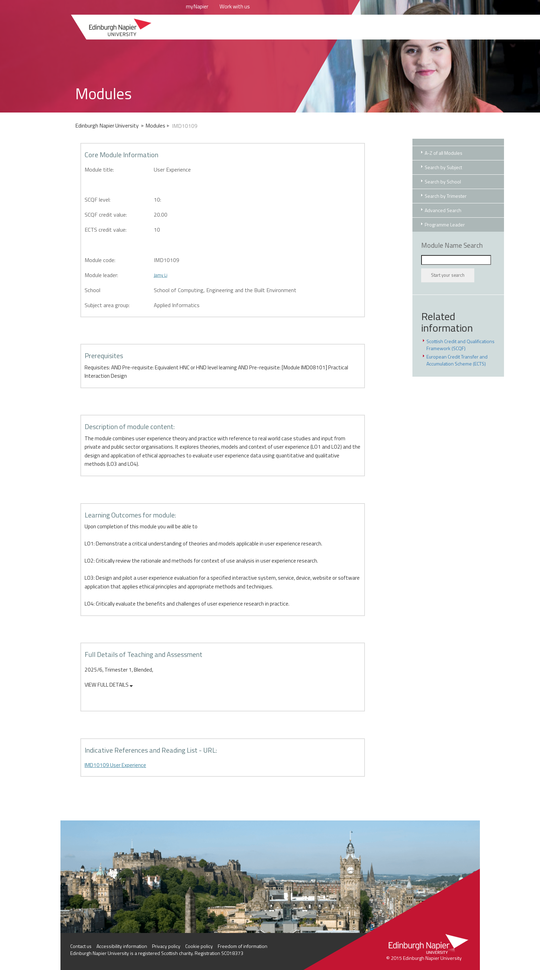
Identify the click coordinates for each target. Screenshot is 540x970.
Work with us (234, 6)
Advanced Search (443, 210)
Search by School (443, 181)
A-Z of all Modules (443, 153)
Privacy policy (166, 946)
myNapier (197, 6)
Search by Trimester (446, 196)
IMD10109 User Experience (115, 765)
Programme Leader (445, 224)
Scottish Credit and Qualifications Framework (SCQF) (460, 345)
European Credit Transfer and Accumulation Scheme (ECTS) (457, 360)
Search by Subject (443, 167)
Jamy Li (160, 275)
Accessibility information (121, 946)
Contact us (81, 946)
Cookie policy (199, 946)
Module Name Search (452, 245)
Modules (155, 125)
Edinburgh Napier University (110, 125)
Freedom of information (242, 946)
